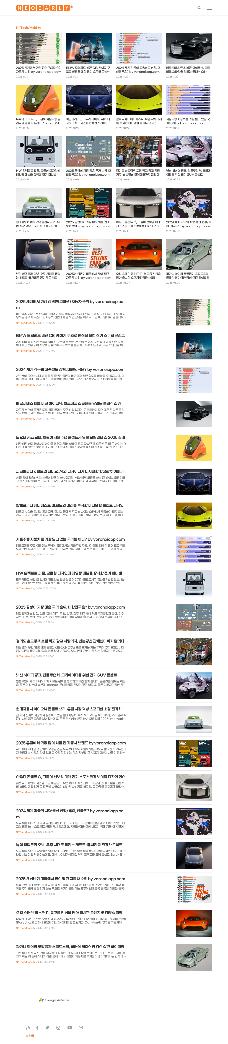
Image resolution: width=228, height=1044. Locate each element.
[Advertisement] (54, 1000)
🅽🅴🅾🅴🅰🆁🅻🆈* (44, 9)
